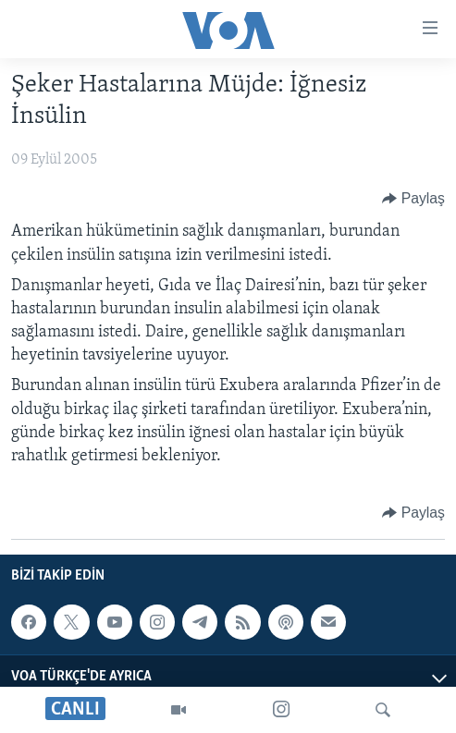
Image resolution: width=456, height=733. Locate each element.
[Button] (413, 199)
